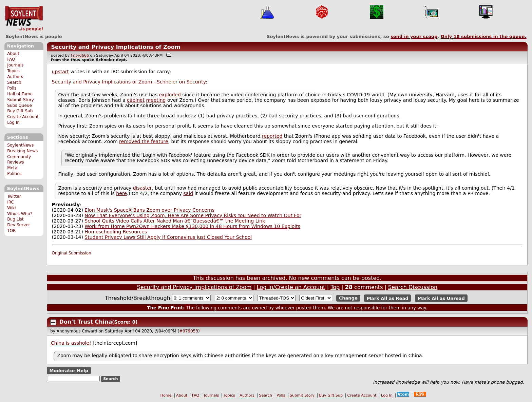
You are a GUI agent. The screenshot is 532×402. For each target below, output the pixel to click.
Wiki (11, 208)
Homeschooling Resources (115, 231)
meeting (156, 100)
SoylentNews (23, 18)
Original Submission (71, 253)
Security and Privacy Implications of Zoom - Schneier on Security (129, 81)
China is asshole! (71, 343)
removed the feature (143, 141)
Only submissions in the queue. (484, 36)
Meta (12, 168)
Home (166, 395)
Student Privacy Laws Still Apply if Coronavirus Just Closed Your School (168, 237)
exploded (169, 94)
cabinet (136, 100)
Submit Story (20, 99)
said (188, 193)
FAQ (11, 59)
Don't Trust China (85, 322)
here (121, 193)
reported (272, 136)
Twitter (14, 196)
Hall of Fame (20, 94)
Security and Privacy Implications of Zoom (115, 47)
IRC (10, 202)
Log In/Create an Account (291, 287)
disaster (142, 188)
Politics (14, 173)
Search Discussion (412, 287)
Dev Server (18, 225)
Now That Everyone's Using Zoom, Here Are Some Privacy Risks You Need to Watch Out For (192, 215)
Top (335, 287)
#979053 (188, 331)
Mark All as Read (387, 298)
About (13, 53)
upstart (60, 71)
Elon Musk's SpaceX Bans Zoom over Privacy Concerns (149, 210)
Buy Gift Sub (20, 111)
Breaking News (22, 151)
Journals (15, 65)
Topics (13, 71)
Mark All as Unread (441, 298)
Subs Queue (19, 105)
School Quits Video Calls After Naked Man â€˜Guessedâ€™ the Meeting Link (174, 221)
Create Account (23, 116)
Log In (13, 122)
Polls (11, 88)
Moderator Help (68, 370)
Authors (15, 76)
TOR (11, 230)
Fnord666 (80, 55)
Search (14, 82)
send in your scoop (414, 36)
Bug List (15, 219)
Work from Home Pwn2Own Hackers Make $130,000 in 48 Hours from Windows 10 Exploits (192, 226)
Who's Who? (19, 213)
